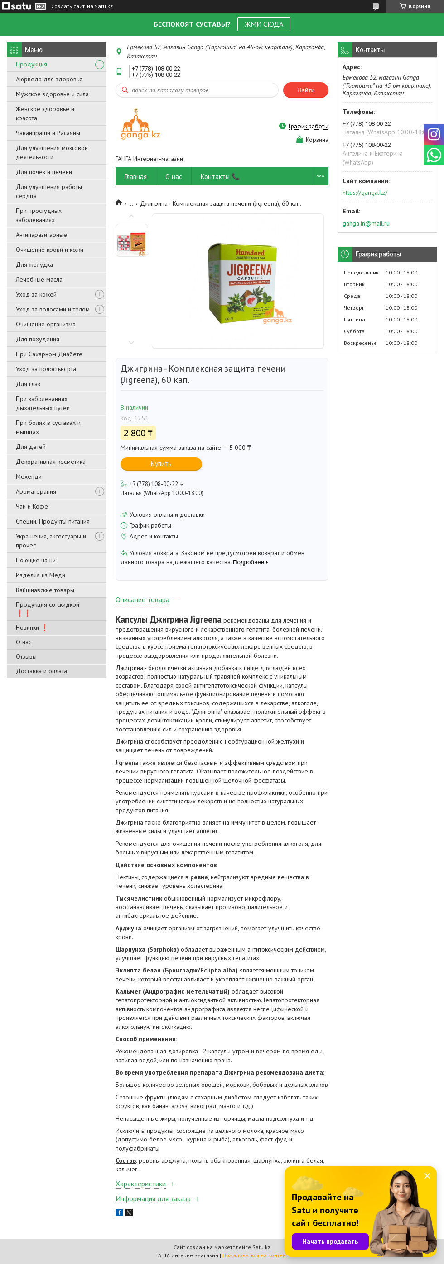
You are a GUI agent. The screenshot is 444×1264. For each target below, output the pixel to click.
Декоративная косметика (51, 461)
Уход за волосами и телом (53, 309)
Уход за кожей (36, 294)
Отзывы (26, 656)
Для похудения (37, 339)
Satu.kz (261, 1247)
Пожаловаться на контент (255, 1255)
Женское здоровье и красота (45, 113)
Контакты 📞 (220, 176)
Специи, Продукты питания (53, 521)
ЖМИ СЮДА (264, 23)
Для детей (31, 447)
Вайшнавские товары (45, 590)
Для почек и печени (44, 172)
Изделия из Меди (40, 575)
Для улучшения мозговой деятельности (52, 152)
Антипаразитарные (41, 235)
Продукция (31, 64)
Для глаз (28, 384)
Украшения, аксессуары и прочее (51, 540)
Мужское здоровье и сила (52, 94)
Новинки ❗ (32, 627)
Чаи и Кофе (32, 506)
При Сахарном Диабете (49, 354)
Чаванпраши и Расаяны (48, 133)
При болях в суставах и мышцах (48, 427)
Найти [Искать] (305, 90)
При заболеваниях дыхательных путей (43, 403)
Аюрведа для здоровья (49, 79)
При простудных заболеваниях (39, 215)
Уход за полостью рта (46, 369)
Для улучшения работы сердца (49, 191)
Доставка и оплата (41, 671)
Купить (161, 463)
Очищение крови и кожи (49, 249)
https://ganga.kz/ (365, 193)
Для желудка (34, 264)
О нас (23, 642)
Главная (136, 176)
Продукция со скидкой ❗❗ (47, 608)
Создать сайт (68, 6)
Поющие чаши (36, 560)
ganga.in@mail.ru (366, 223)
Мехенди (29, 476)
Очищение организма (46, 324)
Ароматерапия (36, 491)
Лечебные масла (39, 279)
